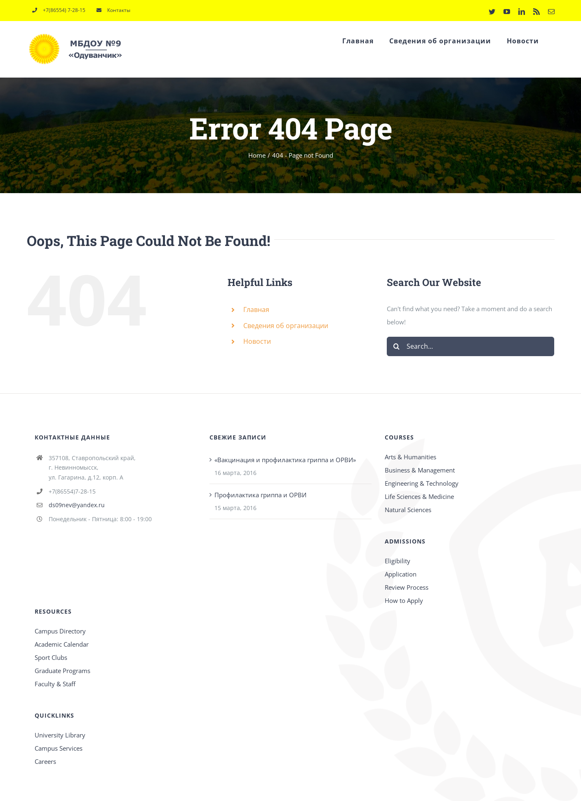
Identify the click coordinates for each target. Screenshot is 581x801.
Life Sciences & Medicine (419, 496)
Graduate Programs (62, 670)
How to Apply (404, 600)
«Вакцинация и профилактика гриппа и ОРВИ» (285, 460)
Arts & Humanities (410, 457)
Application (400, 574)
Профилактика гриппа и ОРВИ (260, 495)
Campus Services (58, 748)
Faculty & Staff (55, 684)
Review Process (406, 587)
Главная (256, 309)
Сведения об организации (285, 325)
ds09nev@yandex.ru (77, 505)
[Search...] (471, 346)
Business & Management (420, 470)
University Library (60, 735)
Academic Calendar (62, 644)
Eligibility (397, 561)
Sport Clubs (51, 657)
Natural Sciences (408, 510)
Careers (45, 761)
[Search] (396, 346)
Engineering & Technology (422, 483)
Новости (257, 341)
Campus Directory (60, 631)
